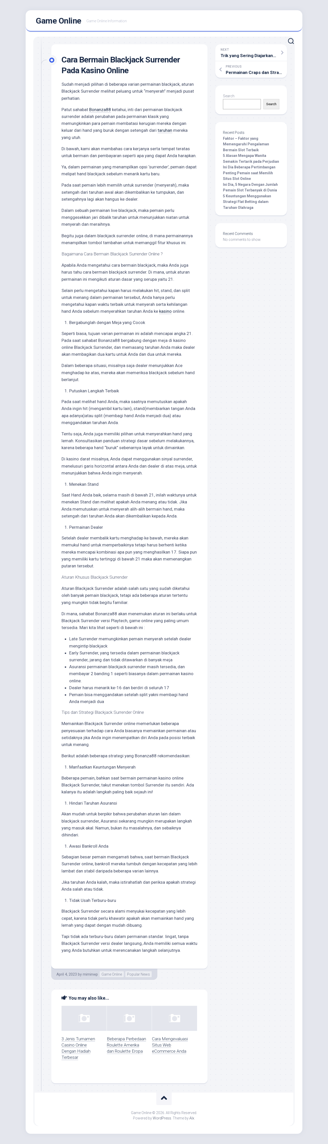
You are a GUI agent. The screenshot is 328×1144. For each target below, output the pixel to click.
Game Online (58, 21)
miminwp (90, 974)
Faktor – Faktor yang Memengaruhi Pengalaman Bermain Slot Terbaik (246, 144)
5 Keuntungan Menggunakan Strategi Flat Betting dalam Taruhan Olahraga (247, 202)
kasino (165, 311)
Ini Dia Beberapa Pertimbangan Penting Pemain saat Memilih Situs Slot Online (249, 173)
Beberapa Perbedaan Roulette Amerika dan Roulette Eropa (126, 1045)
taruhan (165, 130)
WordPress (162, 1118)
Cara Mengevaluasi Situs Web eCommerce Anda (170, 1045)
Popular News (138, 974)
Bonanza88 (100, 109)
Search (228, 96)
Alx (191, 1118)
